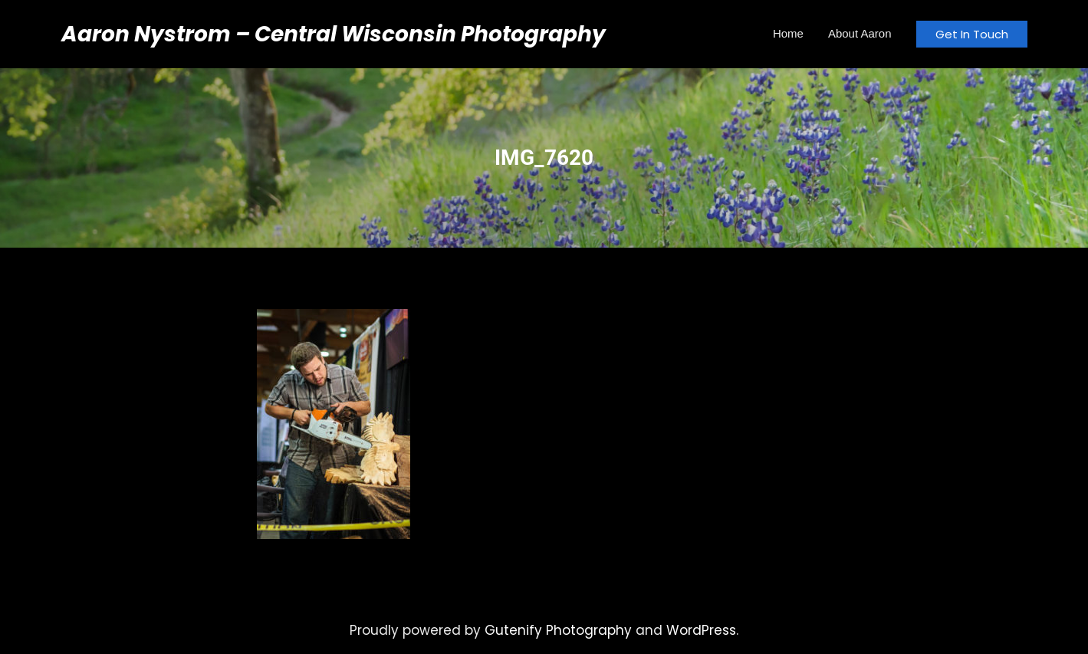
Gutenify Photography (558, 630)
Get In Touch (971, 34)
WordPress (701, 630)
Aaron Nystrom (146, 34)
